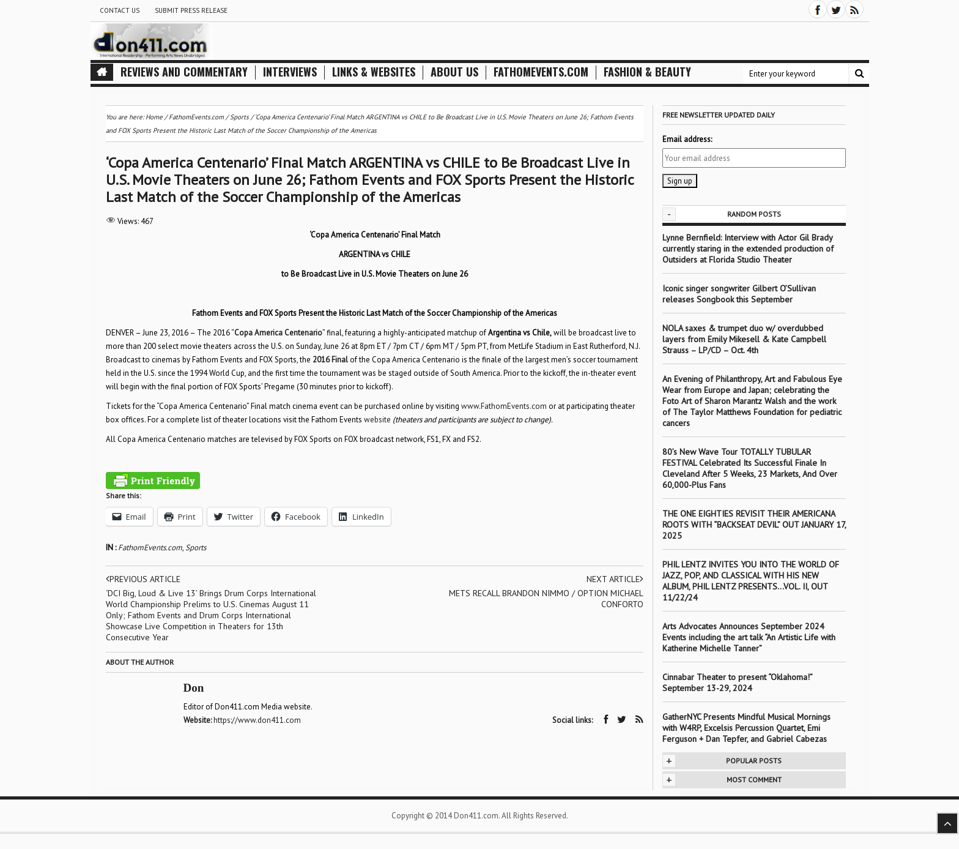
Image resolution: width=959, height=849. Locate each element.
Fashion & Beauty (647, 71)
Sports (195, 547)
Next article (615, 579)
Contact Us (119, 10)
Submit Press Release (191, 10)
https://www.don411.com (257, 720)
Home (154, 117)
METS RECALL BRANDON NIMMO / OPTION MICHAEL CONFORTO (546, 599)
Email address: (687, 139)
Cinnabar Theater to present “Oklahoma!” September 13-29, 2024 (737, 682)
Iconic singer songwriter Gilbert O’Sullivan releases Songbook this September (739, 294)
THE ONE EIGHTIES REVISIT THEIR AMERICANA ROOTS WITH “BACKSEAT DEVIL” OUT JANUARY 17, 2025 (754, 524)
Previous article (143, 579)
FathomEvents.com (541, 71)
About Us (454, 71)
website (377, 419)
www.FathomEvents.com (504, 406)
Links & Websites (373, 71)
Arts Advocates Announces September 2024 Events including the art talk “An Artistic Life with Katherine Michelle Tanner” (748, 637)
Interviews (290, 71)
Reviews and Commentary (184, 71)
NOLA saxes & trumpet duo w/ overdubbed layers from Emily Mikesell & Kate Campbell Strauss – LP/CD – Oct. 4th (744, 339)
